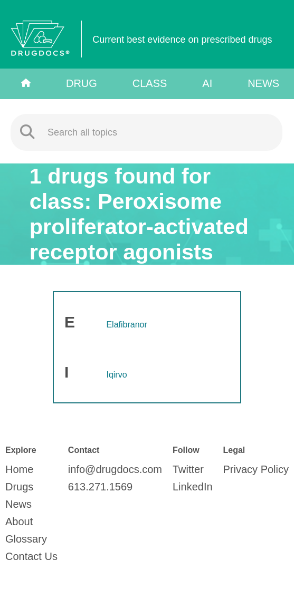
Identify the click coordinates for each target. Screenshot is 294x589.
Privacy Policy (256, 469)
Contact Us (31, 556)
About (19, 521)
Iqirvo (116, 374)
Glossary (26, 539)
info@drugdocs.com (115, 469)
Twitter (188, 469)
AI (207, 83)
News (263, 83)
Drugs (19, 487)
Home (19, 469)
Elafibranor (126, 324)
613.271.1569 (100, 487)
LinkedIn (193, 487)
